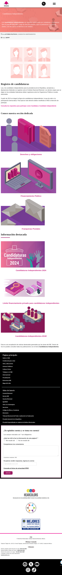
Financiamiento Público (31, 196)
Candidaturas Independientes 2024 (31, 270)
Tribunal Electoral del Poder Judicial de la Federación (18, 416)
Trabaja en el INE (7, 372)
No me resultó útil (23, 440)
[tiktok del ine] (34, 570)
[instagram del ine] (28, 570)
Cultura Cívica (7, 369)
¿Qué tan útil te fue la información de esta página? (21, 438)
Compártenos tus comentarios (14, 444)
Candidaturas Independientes (49, 346)
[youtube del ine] (37, 564)
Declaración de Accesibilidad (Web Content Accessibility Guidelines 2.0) (31, 498)
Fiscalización (6, 377)
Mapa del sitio (7, 383)
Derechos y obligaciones (31, 154)
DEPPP (8, 37)
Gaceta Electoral (7, 399)
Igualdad (5, 401)
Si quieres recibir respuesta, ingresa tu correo (19, 461)
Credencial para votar (9, 361)
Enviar (8, 473)
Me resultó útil (10, 440)
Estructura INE (7, 380)
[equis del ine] (31, 564)
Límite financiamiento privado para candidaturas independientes (31, 303)
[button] (54, 3)
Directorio (5, 413)
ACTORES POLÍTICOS (11, 34)
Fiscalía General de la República (12, 419)
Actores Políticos (8, 366)
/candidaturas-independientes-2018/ (31, 336)
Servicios (5, 407)
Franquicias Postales (31, 229)
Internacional (6, 375)
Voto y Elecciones (8, 363)
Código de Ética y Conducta (11, 410)
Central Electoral (7, 393)
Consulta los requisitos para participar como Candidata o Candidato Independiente (28, 106)
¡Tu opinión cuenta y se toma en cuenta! (21, 430)
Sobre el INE (6, 358)
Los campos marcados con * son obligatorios (17, 434)
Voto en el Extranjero (9, 404)
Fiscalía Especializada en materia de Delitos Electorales (19, 422)
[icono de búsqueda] (44, 4)
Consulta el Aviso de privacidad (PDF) (16, 468)
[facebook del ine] (25, 564)
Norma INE (6, 396)
